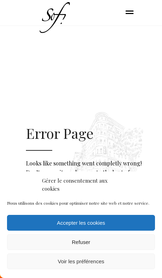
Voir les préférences (81, 261)
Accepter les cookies (81, 223)
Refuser (81, 242)
